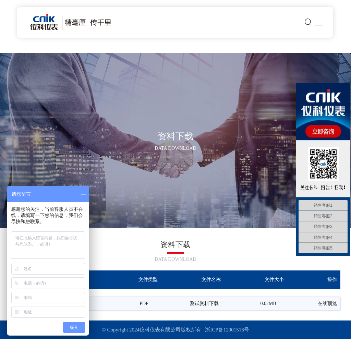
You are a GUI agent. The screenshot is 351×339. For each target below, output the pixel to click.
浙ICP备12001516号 (227, 329)
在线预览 (327, 303)
